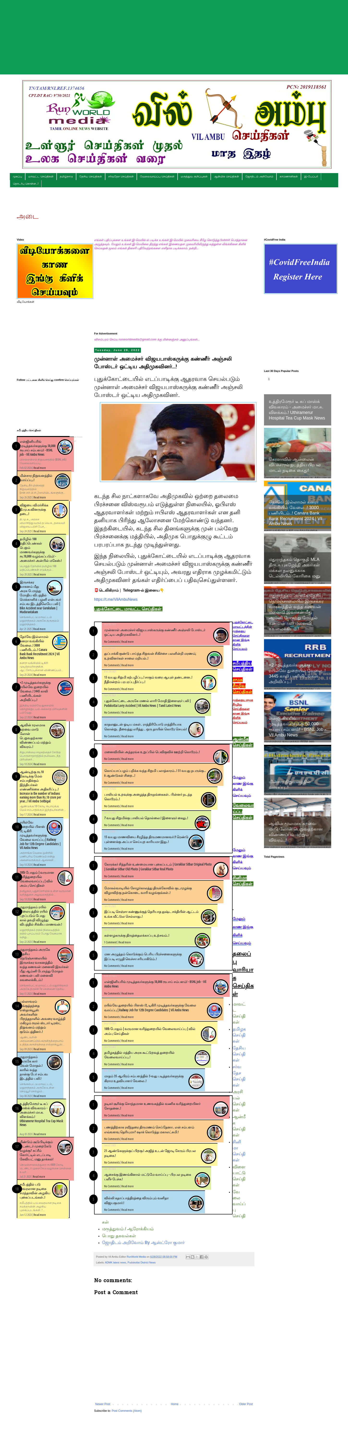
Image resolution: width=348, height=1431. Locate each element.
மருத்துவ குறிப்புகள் (194, 176)
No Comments (112, 641)
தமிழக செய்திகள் (239, 1035)
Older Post (246, 1404)
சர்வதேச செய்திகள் (121, 176)
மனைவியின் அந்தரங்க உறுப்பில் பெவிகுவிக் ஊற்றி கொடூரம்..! (152, 752)
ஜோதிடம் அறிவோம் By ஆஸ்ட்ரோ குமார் (143, 1242)
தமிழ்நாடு (66, 176)
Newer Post (102, 1404)
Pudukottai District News (141, 1262)
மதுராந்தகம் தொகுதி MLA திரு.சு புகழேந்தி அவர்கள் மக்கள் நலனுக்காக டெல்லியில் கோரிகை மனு (294, 567)
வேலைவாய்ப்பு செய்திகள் (157, 176)
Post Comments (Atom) (127, 1411)
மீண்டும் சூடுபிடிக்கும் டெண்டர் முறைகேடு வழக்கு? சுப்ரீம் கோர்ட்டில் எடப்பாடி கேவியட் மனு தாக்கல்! (36, 1150)
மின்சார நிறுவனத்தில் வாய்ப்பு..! (290, 784)
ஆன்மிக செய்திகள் (226, 176)
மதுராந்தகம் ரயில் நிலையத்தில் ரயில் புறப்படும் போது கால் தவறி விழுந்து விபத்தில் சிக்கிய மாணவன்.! (41, 915)
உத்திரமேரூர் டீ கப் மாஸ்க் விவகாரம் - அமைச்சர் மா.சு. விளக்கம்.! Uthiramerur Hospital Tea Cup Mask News (297, 409)
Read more (127, 641)
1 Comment (110, 942)
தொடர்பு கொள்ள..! (25, 183)
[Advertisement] (174, 33)
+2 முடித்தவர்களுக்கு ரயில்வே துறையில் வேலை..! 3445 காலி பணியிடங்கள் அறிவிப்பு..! (35, 691)
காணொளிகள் (289, 176)
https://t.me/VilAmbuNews (116, 599)
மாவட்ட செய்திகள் (41, 176)
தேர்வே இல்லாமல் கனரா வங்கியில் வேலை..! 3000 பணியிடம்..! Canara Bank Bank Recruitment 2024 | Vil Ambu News (295, 513)
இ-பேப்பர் (311, 176)
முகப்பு (17, 176)
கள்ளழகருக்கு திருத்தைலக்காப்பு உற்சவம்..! (136, 935)
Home (175, 1404)
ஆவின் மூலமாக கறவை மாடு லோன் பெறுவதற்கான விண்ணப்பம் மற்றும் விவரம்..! (296, 832)
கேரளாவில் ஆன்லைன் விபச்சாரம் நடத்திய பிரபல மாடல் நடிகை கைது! (295, 465)
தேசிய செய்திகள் (90, 176)
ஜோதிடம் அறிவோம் (259, 176)
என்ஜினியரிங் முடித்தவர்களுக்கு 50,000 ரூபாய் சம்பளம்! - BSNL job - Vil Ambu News (297, 726)
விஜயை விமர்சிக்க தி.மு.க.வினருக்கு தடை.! (34, 509)
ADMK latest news (115, 1262)
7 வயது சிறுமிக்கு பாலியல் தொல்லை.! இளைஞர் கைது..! (146, 818)
